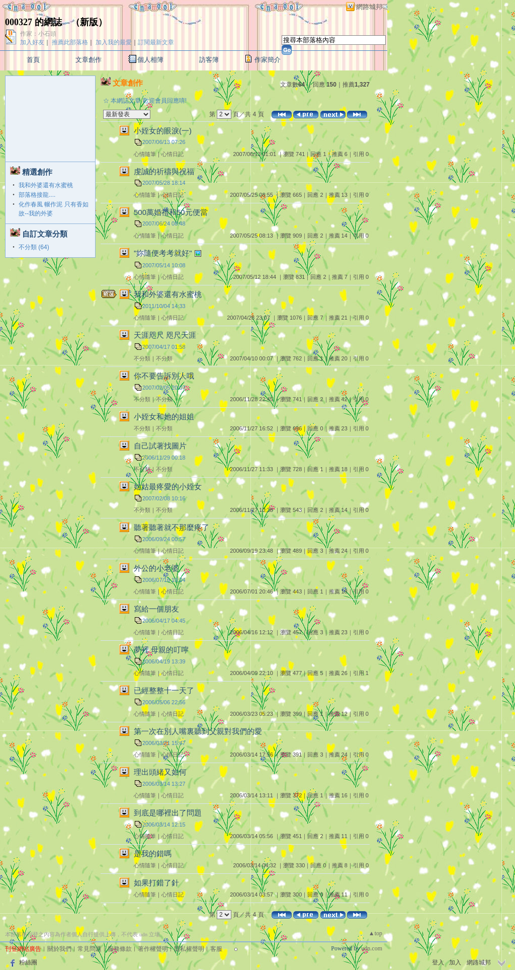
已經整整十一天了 (164, 690)
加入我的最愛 (114, 42)
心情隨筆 (145, 154)
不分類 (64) (34, 247)
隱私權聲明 (189, 948)
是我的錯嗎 (152, 853)
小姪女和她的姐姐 (164, 416)
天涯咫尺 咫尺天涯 (165, 335)
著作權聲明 (153, 948)
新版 (89, 22)
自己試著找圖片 (160, 445)
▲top (375, 933)
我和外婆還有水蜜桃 (46, 185)
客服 (216, 948)
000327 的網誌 (33, 22)
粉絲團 (28, 962)
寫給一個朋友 (156, 609)
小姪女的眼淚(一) (163, 130)
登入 (438, 962)
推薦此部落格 (70, 42)
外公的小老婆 (156, 568)
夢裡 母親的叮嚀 (161, 649)
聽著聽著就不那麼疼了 (171, 527)
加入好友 (32, 42)
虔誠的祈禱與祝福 (164, 171)
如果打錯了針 (156, 882)
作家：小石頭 (38, 33)
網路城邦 (369, 7)
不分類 (142, 358)
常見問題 (89, 948)
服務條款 (120, 948)
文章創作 (88, 59)
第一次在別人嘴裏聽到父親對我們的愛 (198, 731)
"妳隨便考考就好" (163, 253)
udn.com (371, 948)
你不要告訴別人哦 (164, 375)
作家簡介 (267, 59)
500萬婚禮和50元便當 (171, 212)
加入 (455, 962)
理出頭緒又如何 (160, 772)
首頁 (33, 59)
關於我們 (59, 948)
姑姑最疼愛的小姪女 (168, 486)
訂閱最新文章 (156, 42)
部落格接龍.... (37, 194)
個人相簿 (150, 59)
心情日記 (172, 154)
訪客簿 (209, 59)
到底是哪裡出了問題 (168, 812)
